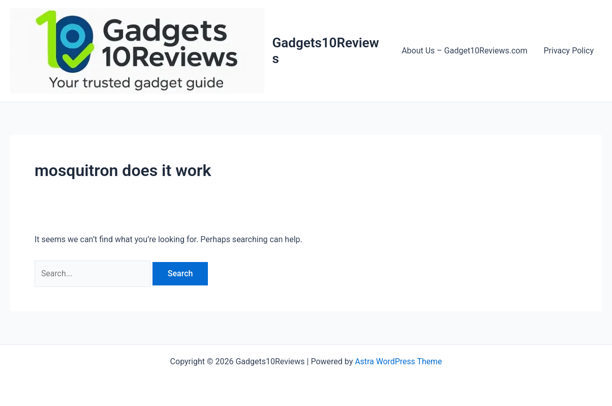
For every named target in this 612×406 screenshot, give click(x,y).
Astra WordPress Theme (398, 361)
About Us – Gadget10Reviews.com (464, 50)
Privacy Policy (569, 50)
